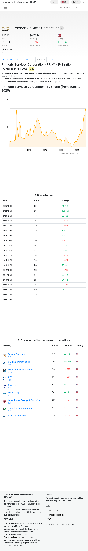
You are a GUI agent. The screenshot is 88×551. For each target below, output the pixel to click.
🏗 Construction (9, 49)
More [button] (50, 59)
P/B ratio (41, 59)
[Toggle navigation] (5, 7)
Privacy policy (52, 510)
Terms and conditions (55, 515)
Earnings (29, 59)
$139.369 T (32, 2)
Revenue (19, 59)
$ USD (75, 2)
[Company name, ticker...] (72, 7)
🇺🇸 (64, 2)
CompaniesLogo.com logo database (18, 537)
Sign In (54, 2)
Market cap (7, 59)
